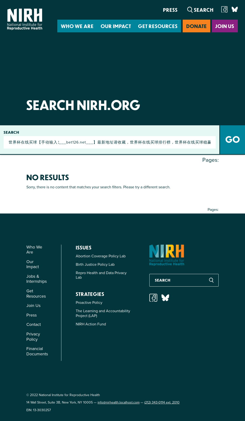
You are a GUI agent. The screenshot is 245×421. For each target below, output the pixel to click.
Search (11, 132)
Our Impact (116, 26)
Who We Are (77, 26)
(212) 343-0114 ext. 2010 (162, 402)
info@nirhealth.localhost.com (119, 402)
